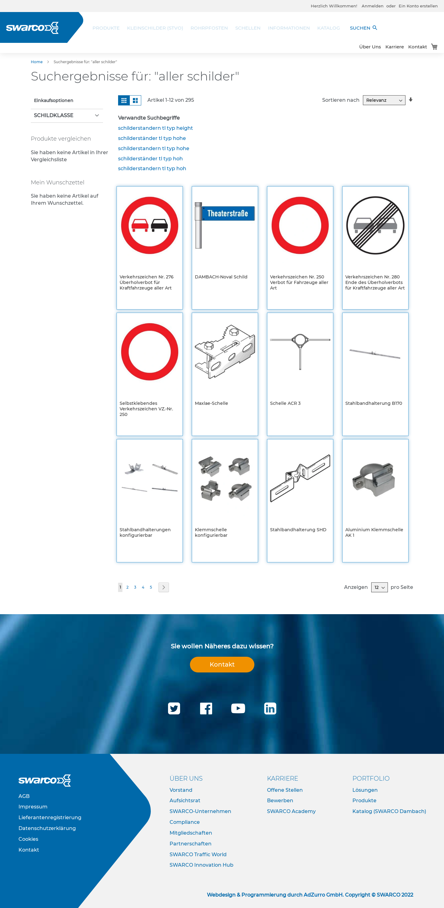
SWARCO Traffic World (198, 854)
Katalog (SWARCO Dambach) (389, 811)
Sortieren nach (341, 100)
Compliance (185, 822)
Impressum (32, 807)
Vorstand (181, 790)
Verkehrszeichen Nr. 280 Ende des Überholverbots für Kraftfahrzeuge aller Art (375, 282)
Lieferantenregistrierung (49, 817)
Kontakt (417, 47)
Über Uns (370, 47)
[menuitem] (107, 28)
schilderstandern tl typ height (155, 128)
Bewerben (280, 800)
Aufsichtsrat (185, 800)
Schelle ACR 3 (285, 403)
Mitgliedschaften (191, 833)
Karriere (394, 47)
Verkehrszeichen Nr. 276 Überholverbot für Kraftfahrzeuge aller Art (147, 282)
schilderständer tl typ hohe (152, 138)
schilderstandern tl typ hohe (153, 148)
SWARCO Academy (291, 811)
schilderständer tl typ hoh (150, 159)
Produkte (364, 800)
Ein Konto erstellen (418, 5)
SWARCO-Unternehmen (200, 811)
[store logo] (32, 28)
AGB (24, 796)
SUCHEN (364, 28)
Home (37, 62)
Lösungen (365, 790)
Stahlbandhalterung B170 (373, 403)
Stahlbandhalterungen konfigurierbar (145, 532)
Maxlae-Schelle (211, 403)
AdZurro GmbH (323, 895)
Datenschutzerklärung (47, 828)
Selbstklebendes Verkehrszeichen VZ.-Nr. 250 (146, 409)
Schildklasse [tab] (53, 115)
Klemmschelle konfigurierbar (211, 532)
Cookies (28, 839)
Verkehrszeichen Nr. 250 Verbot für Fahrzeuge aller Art (299, 282)
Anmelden (373, 5)
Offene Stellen (285, 790)
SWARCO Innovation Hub (201, 865)
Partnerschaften (191, 844)
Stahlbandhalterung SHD (298, 529)
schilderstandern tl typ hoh (152, 168)
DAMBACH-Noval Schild (221, 277)
